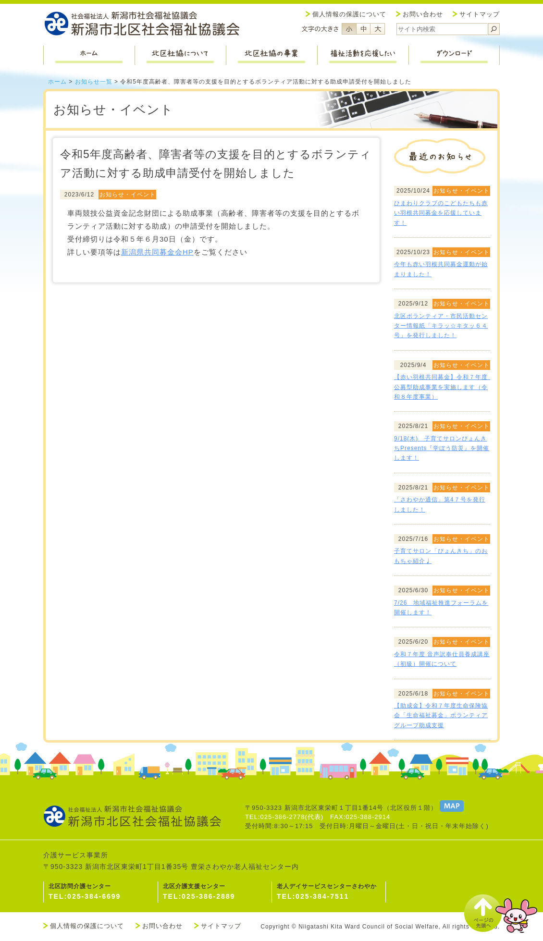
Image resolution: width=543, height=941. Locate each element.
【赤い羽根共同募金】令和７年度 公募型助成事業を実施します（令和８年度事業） (444, 387)
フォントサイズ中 (363, 29)
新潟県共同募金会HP (157, 252)
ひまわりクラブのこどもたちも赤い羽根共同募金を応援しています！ (441, 213)
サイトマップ (479, 14)
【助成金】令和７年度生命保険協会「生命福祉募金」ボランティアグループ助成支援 (441, 715)
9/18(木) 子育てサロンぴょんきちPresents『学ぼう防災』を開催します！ (441, 448)
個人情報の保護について (349, 14)
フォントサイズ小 (349, 29)
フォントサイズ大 (377, 29)
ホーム (57, 81)
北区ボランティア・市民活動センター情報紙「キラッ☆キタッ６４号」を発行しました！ (441, 326)
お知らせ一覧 (93, 81)
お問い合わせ (423, 14)
